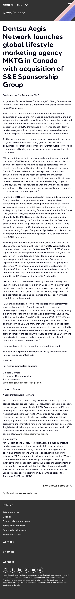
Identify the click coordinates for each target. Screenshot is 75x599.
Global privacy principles (16, 521)
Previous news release (19, 493)
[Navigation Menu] (70, 5)
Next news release (58, 485)
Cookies (7, 517)
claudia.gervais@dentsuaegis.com (23, 383)
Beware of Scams (12, 535)
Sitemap (8, 552)
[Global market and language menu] (22, 5)
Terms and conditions (14, 526)
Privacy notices (11, 512)
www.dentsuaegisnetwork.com (31, 434)
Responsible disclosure (15, 530)
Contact (8, 542)
